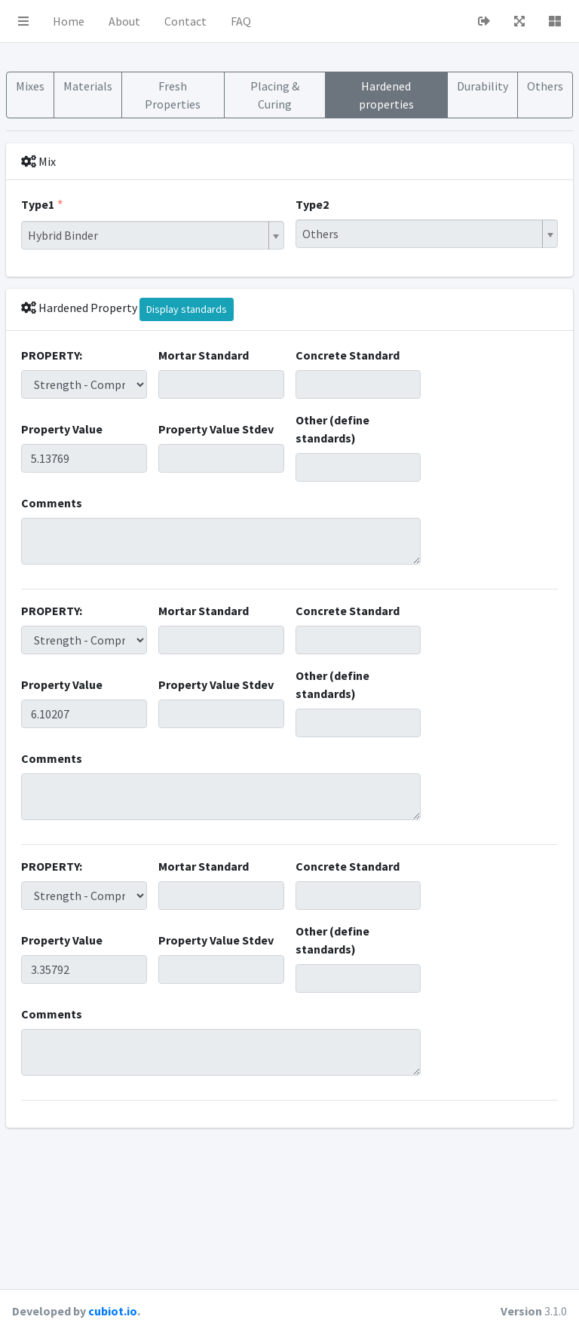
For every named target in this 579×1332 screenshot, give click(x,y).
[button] (23, 21)
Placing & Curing (274, 95)
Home (68, 21)
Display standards (186, 309)
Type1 (37, 204)
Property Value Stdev (216, 428)
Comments (51, 502)
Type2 (312, 204)
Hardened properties (386, 95)
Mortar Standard (203, 355)
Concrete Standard (348, 355)
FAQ (241, 21)
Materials (87, 85)
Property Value (62, 428)
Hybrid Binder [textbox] (63, 235)
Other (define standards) (332, 429)
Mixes (30, 85)
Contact (185, 21)
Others (545, 85)
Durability (482, 85)
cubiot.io (112, 1310)
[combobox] (152, 235)
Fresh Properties (173, 95)
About (124, 21)
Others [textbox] (320, 233)
